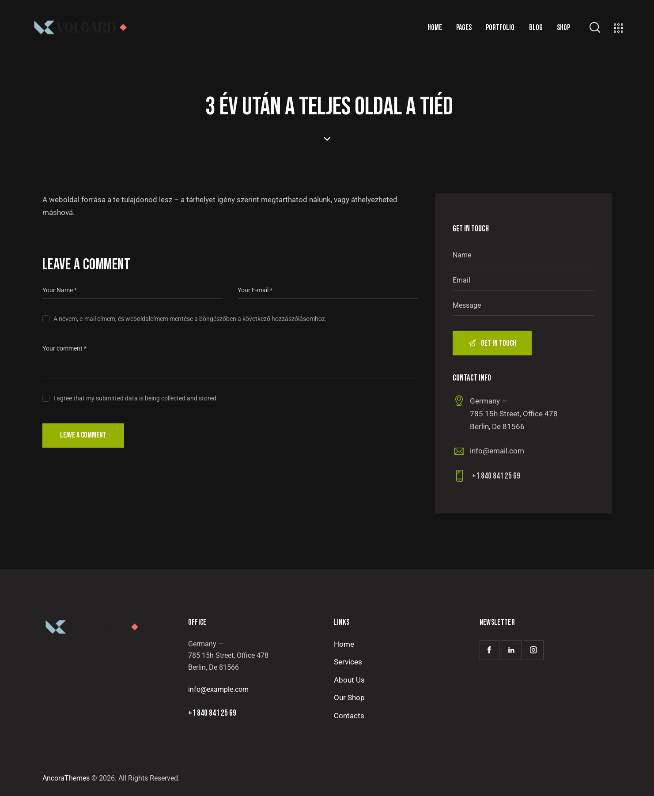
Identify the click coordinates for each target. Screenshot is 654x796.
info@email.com (497, 450)
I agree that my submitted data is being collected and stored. (135, 398)
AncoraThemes (66, 778)
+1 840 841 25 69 (496, 476)
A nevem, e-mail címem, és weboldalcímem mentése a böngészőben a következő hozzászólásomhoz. (190, 318)
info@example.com (218, 689)
